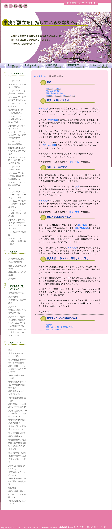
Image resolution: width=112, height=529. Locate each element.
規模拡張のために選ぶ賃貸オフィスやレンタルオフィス (17, 332)
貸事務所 (12, 279)
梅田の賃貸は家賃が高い (54, 93)
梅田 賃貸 (74, 212)
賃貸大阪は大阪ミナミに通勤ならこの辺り (60, 95)
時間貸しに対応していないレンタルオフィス (17, 151)
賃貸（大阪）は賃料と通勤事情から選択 (60, 327)
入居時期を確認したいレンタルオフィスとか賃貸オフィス (17, 323)
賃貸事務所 (13, 297)
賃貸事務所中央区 (16, 293)
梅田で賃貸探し (82, 228)
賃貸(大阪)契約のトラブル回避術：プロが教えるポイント (17, 413)
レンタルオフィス (16, 80)
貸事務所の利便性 (16, 259)
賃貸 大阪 (42, 76)
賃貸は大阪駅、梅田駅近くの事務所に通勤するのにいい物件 (17, 443)
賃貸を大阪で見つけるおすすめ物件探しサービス (17, 385)
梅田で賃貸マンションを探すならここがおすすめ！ (17, 369)
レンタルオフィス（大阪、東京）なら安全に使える (17, 176)
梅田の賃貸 (82, 225)
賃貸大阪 (49, 325)
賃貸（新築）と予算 (17, 433)
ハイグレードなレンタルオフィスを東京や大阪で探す (17, 135)
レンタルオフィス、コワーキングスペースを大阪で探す (17, 195)
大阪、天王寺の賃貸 (53, 91)
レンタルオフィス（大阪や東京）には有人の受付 (17, 119)
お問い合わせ (90, 527)
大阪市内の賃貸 (49, 145)
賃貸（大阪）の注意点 (53, 88)
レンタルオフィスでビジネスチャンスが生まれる (17, 204)
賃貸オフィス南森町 (17, 316)
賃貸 (77, 186)
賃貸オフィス (14, 306)
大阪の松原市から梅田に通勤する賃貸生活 (17, 481)
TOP (35, 76)
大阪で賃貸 (43, 109)
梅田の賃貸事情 (15, 436)
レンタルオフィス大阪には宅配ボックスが (17, 185)
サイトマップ (101, 527)
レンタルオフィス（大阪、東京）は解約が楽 (17, 213)
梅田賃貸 (12, 488)
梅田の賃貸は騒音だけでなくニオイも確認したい (17, 494)
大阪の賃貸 (43, 201)
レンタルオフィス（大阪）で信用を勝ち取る (17, 241)
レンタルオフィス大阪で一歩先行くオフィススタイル (17, 160)
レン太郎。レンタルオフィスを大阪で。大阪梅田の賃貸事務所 (35, 527)
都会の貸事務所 (15, 262)
